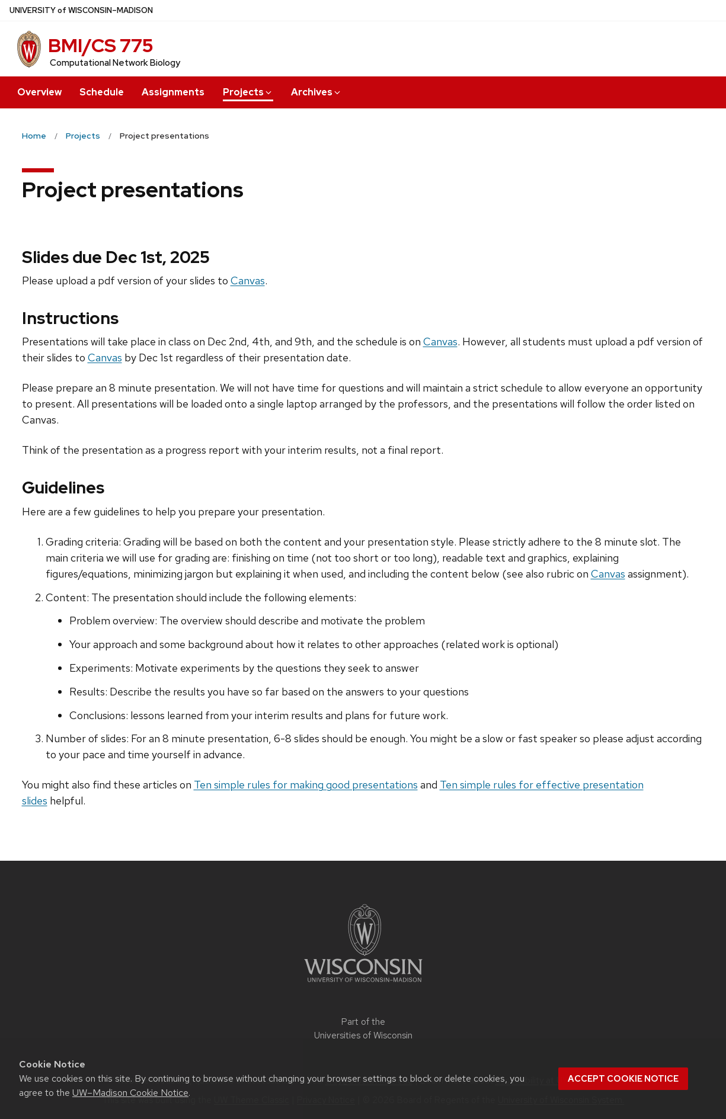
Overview (39, 92)
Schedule (101, 92)
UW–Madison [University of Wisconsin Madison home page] (81, 10)
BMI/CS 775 (100, 45)
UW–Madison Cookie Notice (130, 1092)
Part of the (363, 1028)
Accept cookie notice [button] (623, 1079)
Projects (248, 92)
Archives (316, 92)
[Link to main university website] (363, 984)
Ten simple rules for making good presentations (306, 784)
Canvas (248, 280)
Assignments (173, 92)
